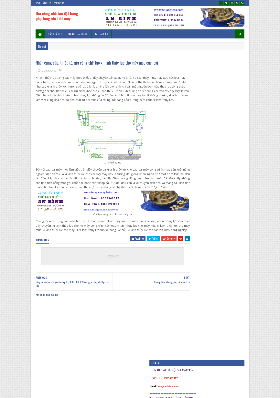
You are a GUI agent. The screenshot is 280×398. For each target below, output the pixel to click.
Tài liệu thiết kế (192, 322)
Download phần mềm (194, 295)
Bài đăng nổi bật (192, 276)
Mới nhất (197, 244)
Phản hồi (229, 244)
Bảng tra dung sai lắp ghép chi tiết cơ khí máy (221, 155)
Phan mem (189, 309)
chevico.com (78, 393)
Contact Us (59, 3)
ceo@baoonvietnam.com (204, 113)
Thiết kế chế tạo (192, 328)
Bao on (188, 282)
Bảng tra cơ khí (79, 34)
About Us (47, 3)
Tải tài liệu (101, 34)
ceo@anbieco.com (200, 85)
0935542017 (100, 393)
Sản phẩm (54, 34)
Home (38, 3)
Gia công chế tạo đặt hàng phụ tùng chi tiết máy (57, 15)
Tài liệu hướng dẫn (193, 315)
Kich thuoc (190, 302)
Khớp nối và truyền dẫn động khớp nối (217, 223)
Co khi (188, 289)
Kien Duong (52, 393)
